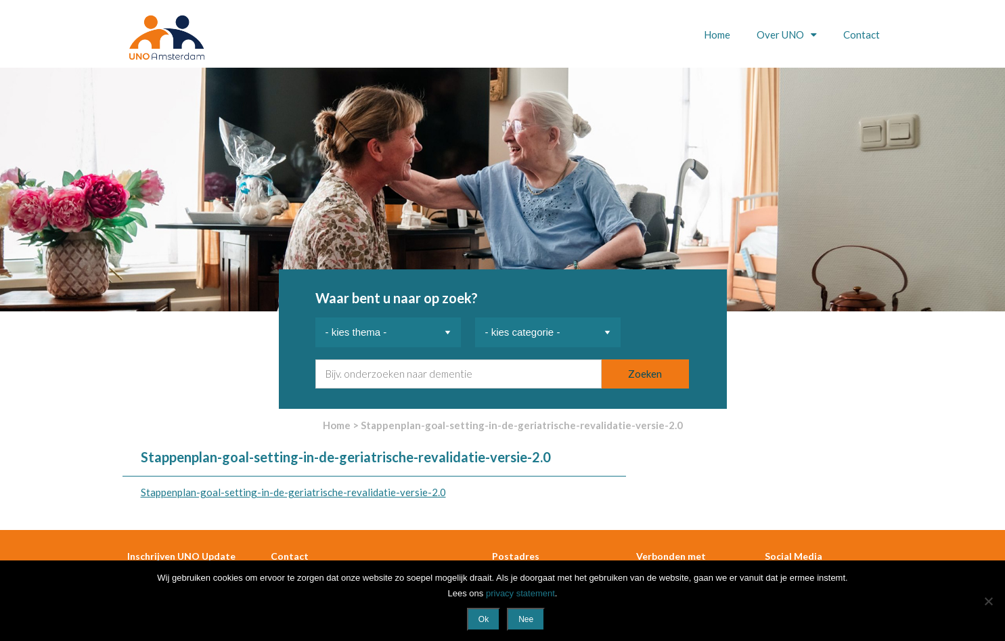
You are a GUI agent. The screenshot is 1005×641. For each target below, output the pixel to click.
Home (717, 34)
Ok (483, 619)
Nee (525, 619)
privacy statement (520, 593)
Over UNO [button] (781, 34)
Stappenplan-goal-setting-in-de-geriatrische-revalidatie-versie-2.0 (293, 492)
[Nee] (988, 601)
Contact (861, 34)
